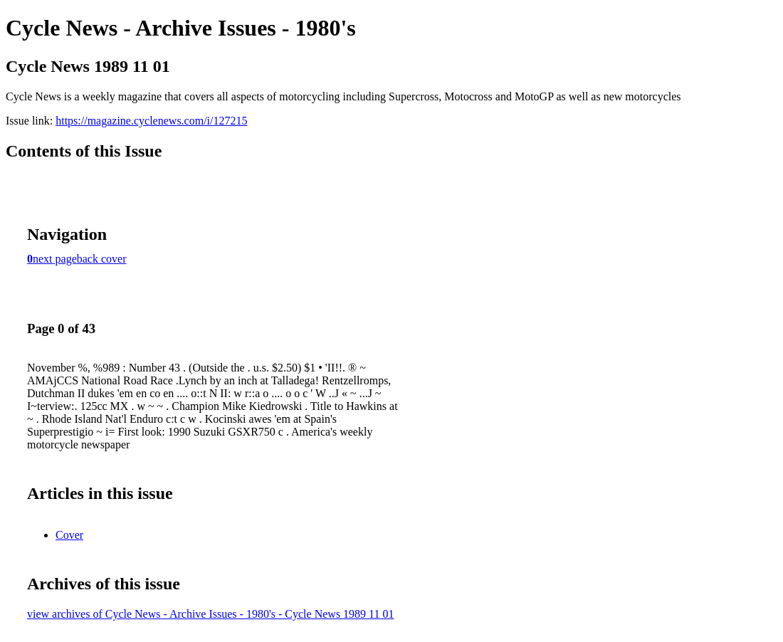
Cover (69, 535)
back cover (102, 259)
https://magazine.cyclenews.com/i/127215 (151, 121)
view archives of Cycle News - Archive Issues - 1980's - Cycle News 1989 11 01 (210, 614)
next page (55, 259)
